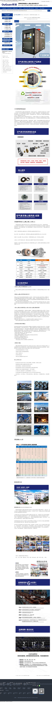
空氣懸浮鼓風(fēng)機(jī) (7, 45)
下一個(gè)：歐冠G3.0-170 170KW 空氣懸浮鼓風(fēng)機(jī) (43, 675)
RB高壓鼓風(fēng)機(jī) (7, 21)
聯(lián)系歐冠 (47, 1)
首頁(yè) (22, 14)
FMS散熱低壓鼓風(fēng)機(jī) (8, 37)
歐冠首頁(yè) (4, 8)
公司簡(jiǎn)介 (7, 690)
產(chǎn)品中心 (9, 8)
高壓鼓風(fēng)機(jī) (7, 18)
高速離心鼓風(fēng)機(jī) (7, 38)
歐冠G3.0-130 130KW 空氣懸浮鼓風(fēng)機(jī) (24, 675)
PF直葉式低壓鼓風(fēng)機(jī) (8, 35)
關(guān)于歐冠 (26, 8)
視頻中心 (20, 8)
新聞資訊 (36, 8)
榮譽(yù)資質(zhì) (31, 8)
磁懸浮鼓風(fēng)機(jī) (7, 41)
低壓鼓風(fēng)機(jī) (7, 31)
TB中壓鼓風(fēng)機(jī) (7, 27)
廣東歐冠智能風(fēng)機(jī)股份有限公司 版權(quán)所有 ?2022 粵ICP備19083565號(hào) (28, 697)
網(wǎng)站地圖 (43, 1)
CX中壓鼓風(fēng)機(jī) (7, 25)
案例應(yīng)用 (15, 8)
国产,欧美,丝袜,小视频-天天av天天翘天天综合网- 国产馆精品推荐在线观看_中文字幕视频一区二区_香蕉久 (12, 0)
